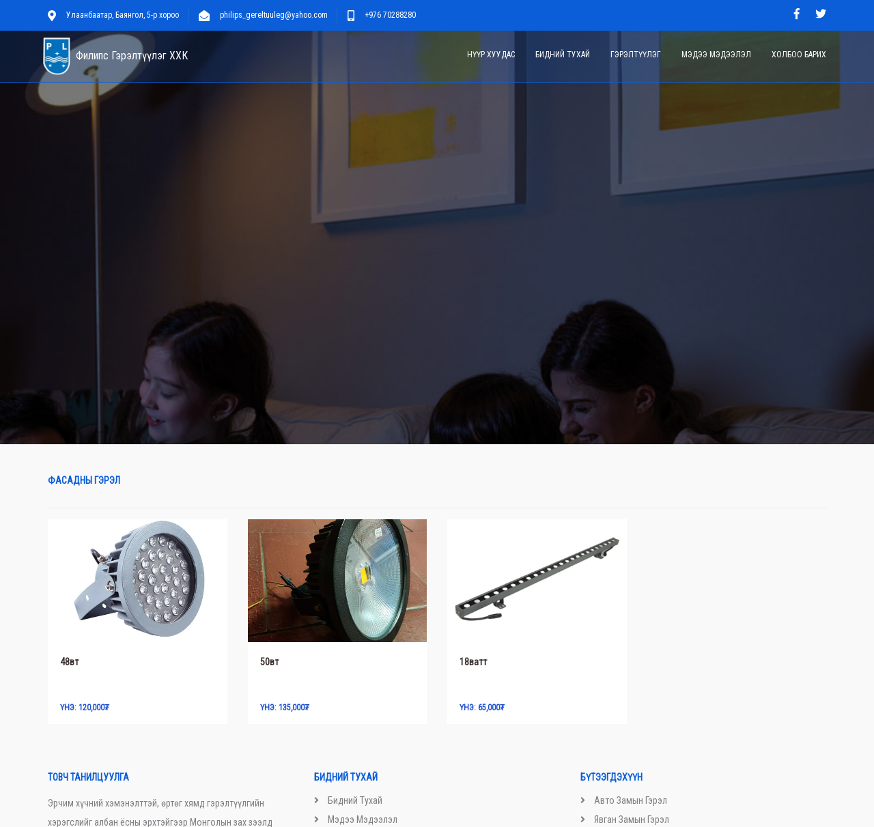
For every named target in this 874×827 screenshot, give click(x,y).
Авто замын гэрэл (630, 800)
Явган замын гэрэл (631, 819)
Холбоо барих (799, 54)
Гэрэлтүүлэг (635, 54)
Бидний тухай (562, 54)
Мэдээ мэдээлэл (716, 54)
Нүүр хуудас (491, 54)
